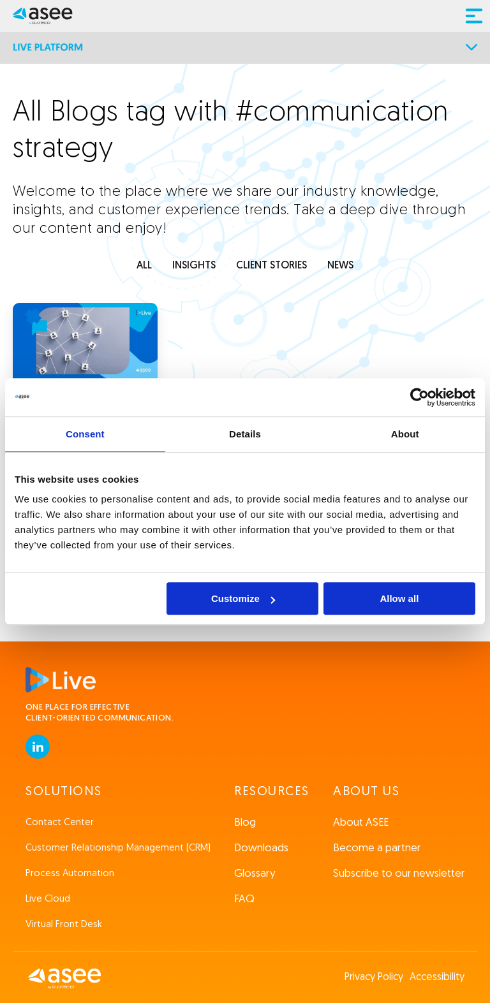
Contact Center (60, 823)
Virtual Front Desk (64, 925)
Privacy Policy (374, 977)
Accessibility (437, 977)
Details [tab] (245, 433)
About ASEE (361, 822)
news (340, 266)
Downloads (261, 848)
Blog (245, 822)
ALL (144, 266)
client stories (271, 266)
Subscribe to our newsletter (398, 873)
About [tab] (405, 433)
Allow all (399, 598)
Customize (243, 598)
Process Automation (70, 874)
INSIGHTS (194, 266)
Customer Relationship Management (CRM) (118, 848)
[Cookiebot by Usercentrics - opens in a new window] (419, 397)
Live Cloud (48, 899)
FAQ (244, 899)
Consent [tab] (85, 433)
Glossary (255, 873)
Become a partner (376, 848)
